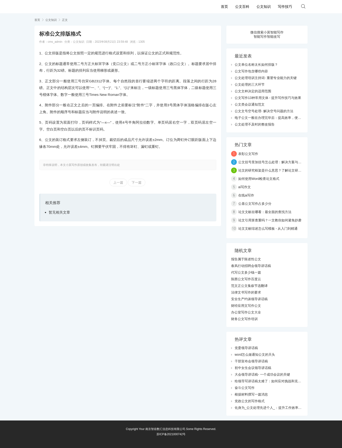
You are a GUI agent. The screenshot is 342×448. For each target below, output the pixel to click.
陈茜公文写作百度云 (246, 279)
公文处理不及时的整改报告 (255, 124)
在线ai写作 (246, 195)
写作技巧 (285, 7)
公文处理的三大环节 (250, 84)
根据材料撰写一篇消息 (251, 394)
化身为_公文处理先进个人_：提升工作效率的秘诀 (271, 408)
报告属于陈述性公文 (246, 259)
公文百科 (242, 7)
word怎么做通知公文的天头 (255, 354)
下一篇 (137, 182)
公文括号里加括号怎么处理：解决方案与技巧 (271, 162)
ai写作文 (244, 187)
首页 (224, 7)
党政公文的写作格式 (250, 401)
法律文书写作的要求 (246, 292)
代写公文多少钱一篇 (246, 272)
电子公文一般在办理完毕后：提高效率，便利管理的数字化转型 (281, 118)
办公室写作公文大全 (246, 312)
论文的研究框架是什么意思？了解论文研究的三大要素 (278, 170)
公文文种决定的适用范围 (253, 91)
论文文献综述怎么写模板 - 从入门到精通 (268, 228)
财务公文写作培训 (244, 319)
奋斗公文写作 (245, 388)
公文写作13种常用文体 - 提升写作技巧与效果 (268, 98)
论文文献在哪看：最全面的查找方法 (264, 212)
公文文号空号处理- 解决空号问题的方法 (264, 111)
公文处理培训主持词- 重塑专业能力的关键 (266, 78)
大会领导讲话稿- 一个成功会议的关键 (262, 374)
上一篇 (118, 182)
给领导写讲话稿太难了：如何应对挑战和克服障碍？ (273, 381)
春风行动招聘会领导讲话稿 (251, 266)
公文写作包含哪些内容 (251, 71)
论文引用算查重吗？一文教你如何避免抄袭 (269, 220)
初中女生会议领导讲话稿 (253, 368)
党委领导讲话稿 (246, 348)
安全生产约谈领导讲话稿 (249, 299)
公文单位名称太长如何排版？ (256, 64)
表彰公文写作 (248, 154)
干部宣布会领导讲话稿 (251, 361)
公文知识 (263, 7)
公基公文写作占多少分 (254, 203)
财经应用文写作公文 (246, 306)
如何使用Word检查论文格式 (258, 179)
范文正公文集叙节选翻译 (249, 286)
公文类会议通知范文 (250, 104)
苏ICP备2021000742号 (171, 434)
